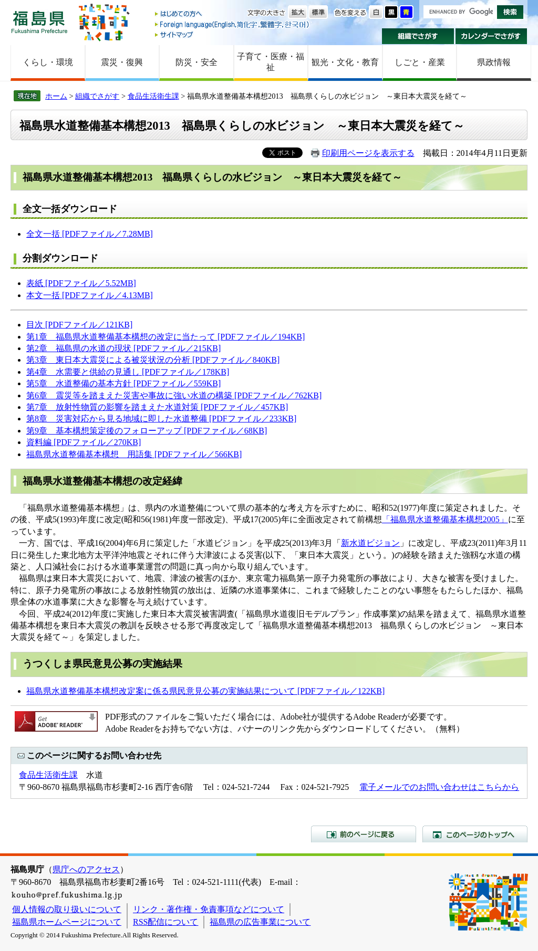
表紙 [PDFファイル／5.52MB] (81, 283)
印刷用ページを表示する (368, 153)
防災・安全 (196, 62)
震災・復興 (122, 62)
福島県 (39, 21)
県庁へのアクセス (86, 869)
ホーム (56, 96)
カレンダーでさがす (491, 36)
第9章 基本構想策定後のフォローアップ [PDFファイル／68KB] (146, 430)
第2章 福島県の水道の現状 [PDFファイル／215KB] (123, 348)
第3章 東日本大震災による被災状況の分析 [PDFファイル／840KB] (153, 359)
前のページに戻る (363, 834)
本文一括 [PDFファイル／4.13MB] (89, 295)
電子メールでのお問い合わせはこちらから (439, 787)
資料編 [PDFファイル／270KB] (83, 442)
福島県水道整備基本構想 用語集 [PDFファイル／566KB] (134, 454)
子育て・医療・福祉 (270, 62)
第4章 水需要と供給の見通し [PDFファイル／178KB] (127, 371)
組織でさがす (418, 36)
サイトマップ (233, 34)
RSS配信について (165, 921)
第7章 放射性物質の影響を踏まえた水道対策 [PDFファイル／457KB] (157, 407)
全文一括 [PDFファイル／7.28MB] (89, 233)
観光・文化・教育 (345, 62)
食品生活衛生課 (153, 96)
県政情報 (494, 62)
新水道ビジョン (370, 542)
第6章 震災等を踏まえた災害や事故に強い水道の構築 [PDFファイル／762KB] (174, 395)
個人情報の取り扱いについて (66, 909)
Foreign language (233, 24)
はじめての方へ (233, 14)
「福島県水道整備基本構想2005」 (445, 519)
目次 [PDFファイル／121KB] (79, 324)
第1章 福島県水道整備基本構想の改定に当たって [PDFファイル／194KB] (165, 336)
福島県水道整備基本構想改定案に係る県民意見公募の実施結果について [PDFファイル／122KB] (205, 690)
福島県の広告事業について (260, 921)
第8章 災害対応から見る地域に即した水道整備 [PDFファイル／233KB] (161, 418)
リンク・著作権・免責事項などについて (208, 909)
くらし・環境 (48, 62)
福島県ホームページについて (66, 921)
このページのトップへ (474, 834)
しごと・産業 (420, 62)
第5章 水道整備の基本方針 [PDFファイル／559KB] (123, 383)
